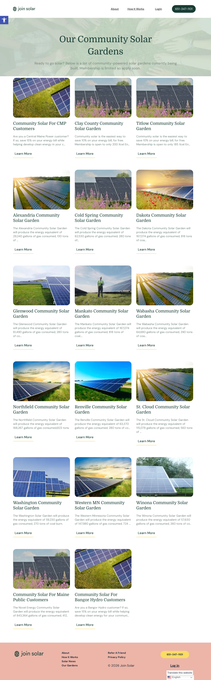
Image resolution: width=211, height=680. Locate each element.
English (173, 677)
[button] (4, 20)
